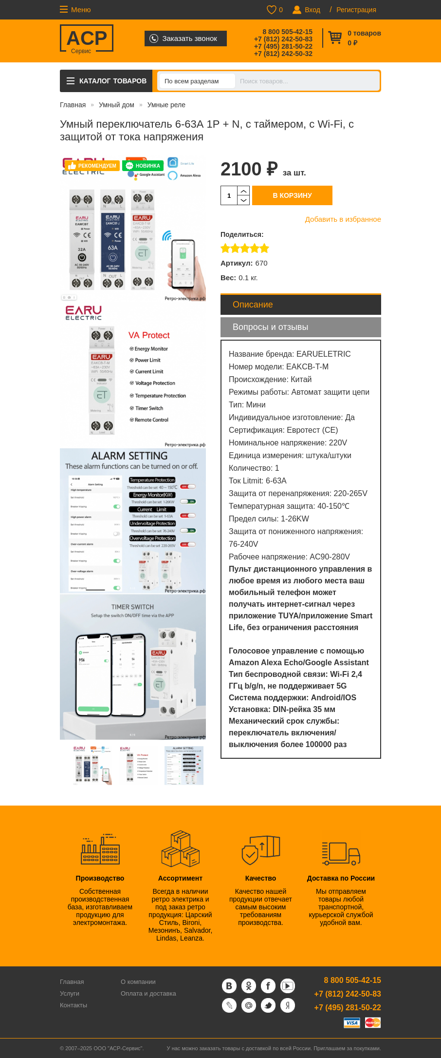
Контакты (73, 1005)
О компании (138, 981)
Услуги (69, 993)
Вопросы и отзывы (270, 327)
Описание (253, 304)
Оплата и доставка (148, 993)
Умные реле (166, 105)
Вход (312, 10)
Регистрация (356, 10)
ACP (86, 39)
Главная (73, 105)
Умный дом (116, 105)
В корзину (292, 195)
